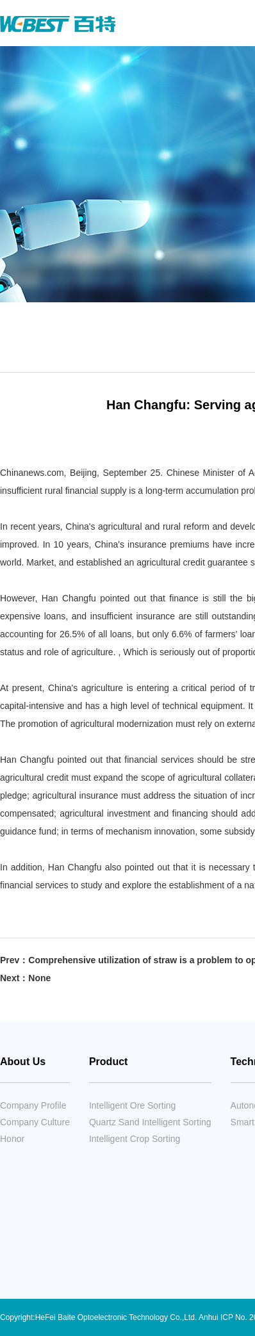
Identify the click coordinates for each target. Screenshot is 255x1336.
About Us (22, 1061)
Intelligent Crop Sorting (134, 1139)
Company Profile (33, 1105)
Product (108, 1061)
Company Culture (35, 1122)
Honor (12, 1139)
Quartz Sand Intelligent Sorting (150, 1122)
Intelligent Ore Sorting (132, 1105)
